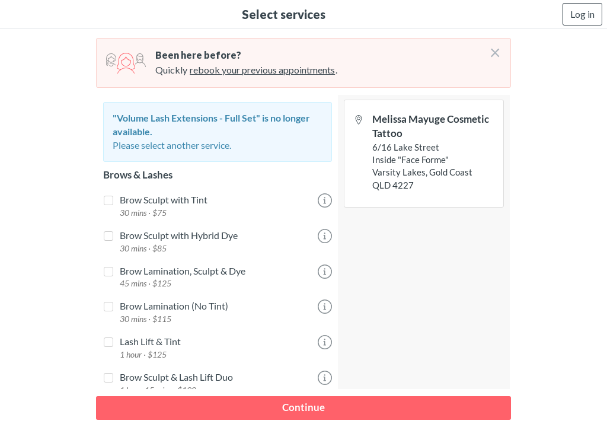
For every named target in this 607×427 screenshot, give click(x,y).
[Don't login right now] (491, 48)
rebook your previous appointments (262, 69)
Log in (582, 14)
